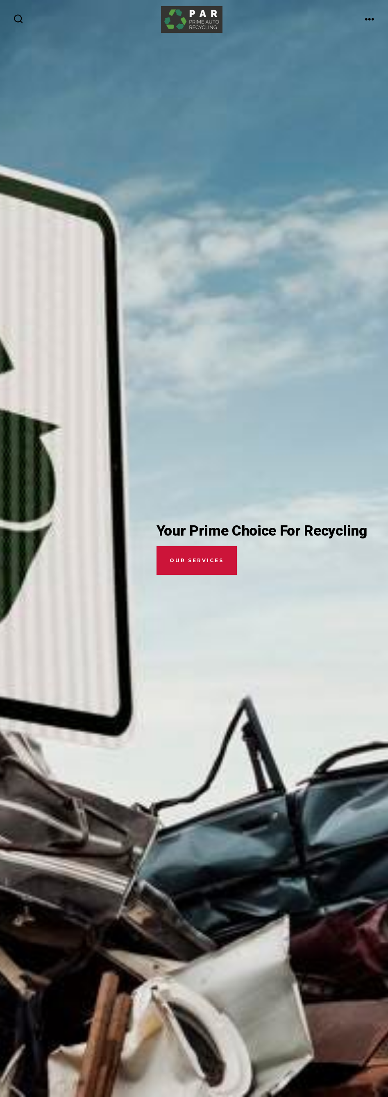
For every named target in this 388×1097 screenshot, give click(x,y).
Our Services (197, 560)
